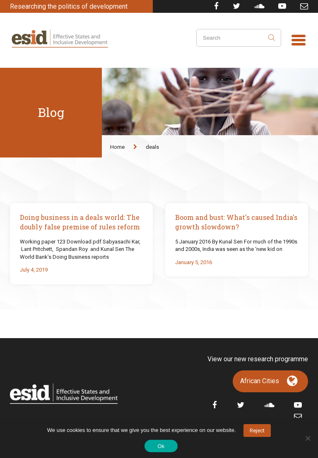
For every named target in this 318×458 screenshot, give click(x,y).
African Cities (259, 381)
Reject (257, 430)
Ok (160, 446)
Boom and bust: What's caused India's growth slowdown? (236, 222)
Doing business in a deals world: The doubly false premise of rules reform (80, 222)
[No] (308, 438)
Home (117, 147)
